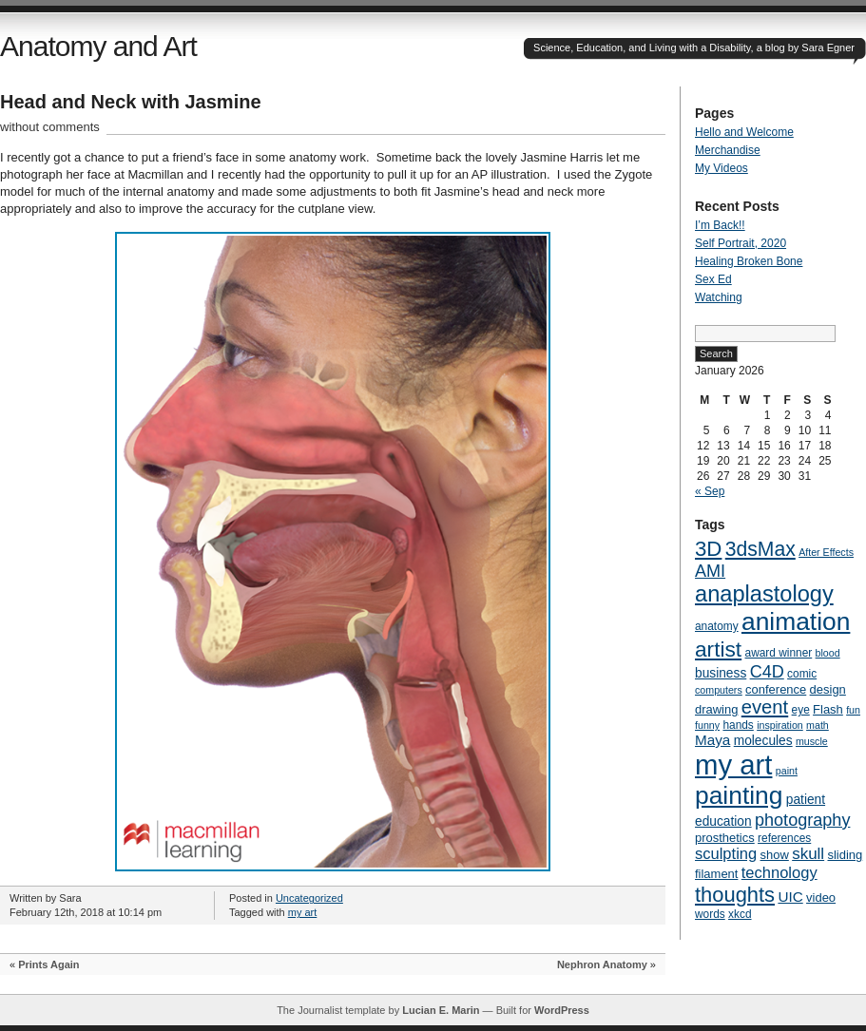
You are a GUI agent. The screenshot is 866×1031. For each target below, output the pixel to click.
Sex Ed (713, 279)
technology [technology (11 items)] (779, 873)
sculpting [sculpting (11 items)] (726, 854)
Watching (718, 297)
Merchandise (727, 150)
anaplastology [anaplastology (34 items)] (764, 594)
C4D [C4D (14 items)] (767, 671)
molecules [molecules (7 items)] (763, 741)
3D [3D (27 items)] (708, 549)
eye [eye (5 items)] (801, 709)
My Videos (721, 168)
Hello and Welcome (744, 132)
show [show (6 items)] (774, 855)
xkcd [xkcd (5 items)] (739, 914)
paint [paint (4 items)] (787, 770)
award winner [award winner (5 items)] (779, 652)
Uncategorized (309, 898)
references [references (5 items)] (784, 838)
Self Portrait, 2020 (740, 243)
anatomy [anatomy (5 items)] (717, 626)
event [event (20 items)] (764, 707)
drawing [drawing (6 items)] (716, 709)
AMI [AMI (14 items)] (710, 571)
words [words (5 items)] (710, 914)
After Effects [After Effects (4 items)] (826, 552)
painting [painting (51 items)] (738, 795)
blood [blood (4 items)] (828, 653)
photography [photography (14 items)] (802, 820)
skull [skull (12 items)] (808, 854)
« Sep (709, 491)
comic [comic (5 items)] (802, 673)
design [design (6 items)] (828, 689)
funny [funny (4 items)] (707, 725)
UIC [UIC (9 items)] (790, 896)
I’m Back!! (720, 225)
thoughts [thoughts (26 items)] (735, 895)
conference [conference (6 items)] (775, 689)
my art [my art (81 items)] (733, 764)
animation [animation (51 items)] (795, 621)
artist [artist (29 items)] (718, 649)
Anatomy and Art (98, 46)
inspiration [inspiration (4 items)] (780, 725)
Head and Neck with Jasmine (130, 101)
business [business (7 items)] (720, 673)
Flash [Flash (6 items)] (828, 709)
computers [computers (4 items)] (718, 690)
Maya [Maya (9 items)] (712, 740)
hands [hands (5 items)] (737, 725)
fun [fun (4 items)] (853, 710)
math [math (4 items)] (817, 725)
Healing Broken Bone (748, 261)
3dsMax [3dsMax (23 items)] (760, 549)
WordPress (561, 1010)
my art (303, 912)
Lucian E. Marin (440, 1010)
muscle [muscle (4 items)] (812, 741)
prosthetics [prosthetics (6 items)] (725, 838)
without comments (50, 127)
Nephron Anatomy (602, 964)
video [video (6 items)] (821, 897)
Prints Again (48, 964)
